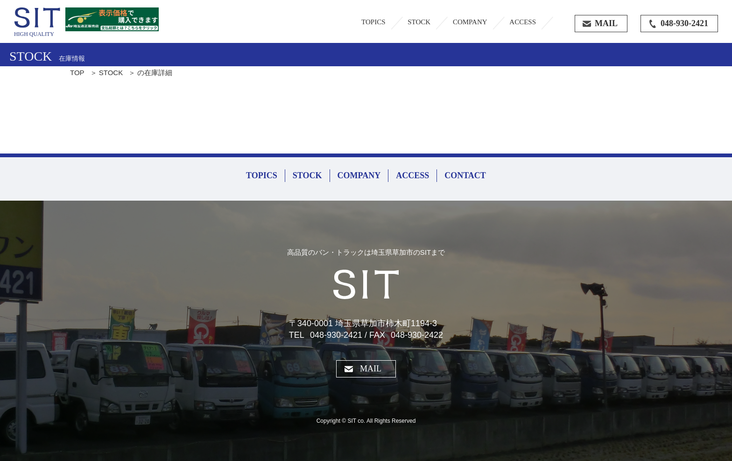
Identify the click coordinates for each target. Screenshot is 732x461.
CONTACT (465, 175)
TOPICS (373, 22)
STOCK (419, 22)
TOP (77, 73)
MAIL (370, 368)
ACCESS (522, 22)
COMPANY (470, 22)
